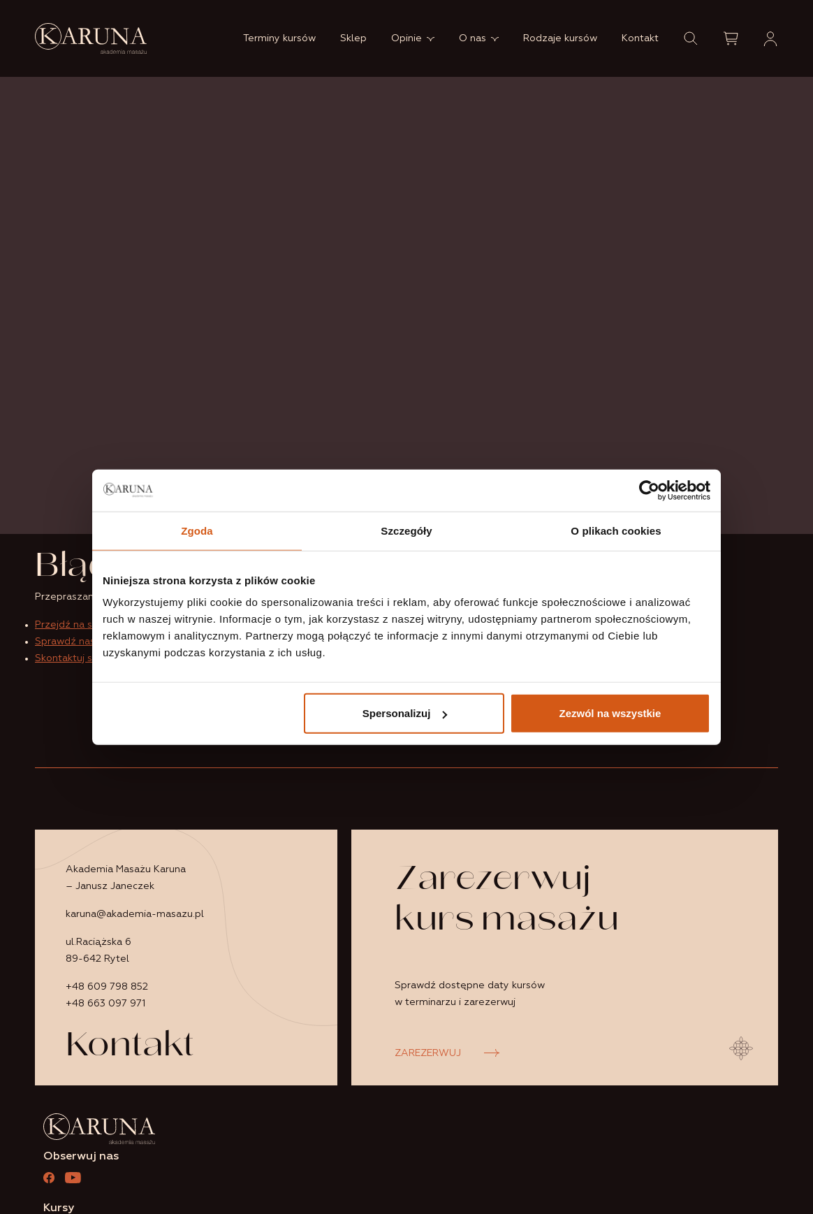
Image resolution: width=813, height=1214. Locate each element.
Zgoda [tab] (197, 530)
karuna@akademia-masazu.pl (135, 914)
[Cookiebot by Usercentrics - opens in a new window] (649, 489)
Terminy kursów (279, 38)
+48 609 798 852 (107, 987)
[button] (690, 38)
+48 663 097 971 (105, 1004)
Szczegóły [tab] (406, 530)
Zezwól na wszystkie (610, 713)
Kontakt (640, 38)
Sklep (353, 38)
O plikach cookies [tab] (616, 530)
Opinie (406, 38)
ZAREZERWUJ (428, 1053)
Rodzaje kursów (560, 38)
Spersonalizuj (405, 713)
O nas (472, 38)
